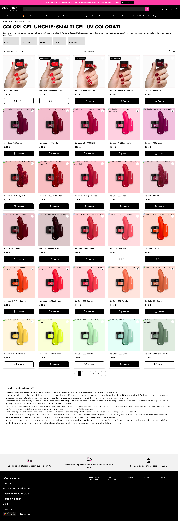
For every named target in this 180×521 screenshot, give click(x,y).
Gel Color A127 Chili (153, 196)
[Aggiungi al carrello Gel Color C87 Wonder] (124, 311)
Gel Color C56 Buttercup (14, 354)
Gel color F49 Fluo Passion (121, 143)
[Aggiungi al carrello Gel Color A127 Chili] (159, 206)
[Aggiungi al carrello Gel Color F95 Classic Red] (89, 101)
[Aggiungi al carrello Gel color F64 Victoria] (54, 153)
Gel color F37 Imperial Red (86, 196)
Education (147, 16)
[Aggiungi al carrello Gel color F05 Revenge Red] (124, 101)
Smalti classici (68, 16)
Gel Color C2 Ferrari (12, 90)
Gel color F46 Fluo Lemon (50, 354)
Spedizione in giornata (75, 464)
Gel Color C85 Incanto (84, 354)
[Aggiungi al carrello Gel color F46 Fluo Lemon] (54, 364)
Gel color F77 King (12, 248)
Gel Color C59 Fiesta (118, 196)
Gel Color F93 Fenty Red (49, 248)
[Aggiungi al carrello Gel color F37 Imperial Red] (89, 206)
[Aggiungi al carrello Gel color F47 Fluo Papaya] (19, 311)
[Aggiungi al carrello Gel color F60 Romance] (89, 259)
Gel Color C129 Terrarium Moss (157, 354)
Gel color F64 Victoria (48, 143)
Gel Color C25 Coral (118, 248)
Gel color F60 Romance (84, 248)
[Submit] (148, 8)
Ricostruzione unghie (53, 16)
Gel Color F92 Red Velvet (14, 143)
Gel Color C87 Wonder (119, 301)
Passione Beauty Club (16, 493)
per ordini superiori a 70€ (39, 466)
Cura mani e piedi (128, 16)
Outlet (139, 16)
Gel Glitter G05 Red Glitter (50, 196)
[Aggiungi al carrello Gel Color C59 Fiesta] (124, 206)
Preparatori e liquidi (82, 16)
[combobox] (87, 8)
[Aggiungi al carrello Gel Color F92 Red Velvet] (19, 153)
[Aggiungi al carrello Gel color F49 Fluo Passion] (124, 153)
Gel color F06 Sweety (154, 143)
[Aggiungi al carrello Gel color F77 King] (19, 259)
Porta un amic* (12, 498)
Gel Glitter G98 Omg (118, 354)
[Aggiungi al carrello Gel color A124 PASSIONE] (89, 153)
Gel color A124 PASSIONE (85, 143)
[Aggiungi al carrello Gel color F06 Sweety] (159, 153)
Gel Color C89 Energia (84, 301)
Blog (154, 16)
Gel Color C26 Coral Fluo (155, 248)
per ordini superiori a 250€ (154, 466)
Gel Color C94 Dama (153, 301)
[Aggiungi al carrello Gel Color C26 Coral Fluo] (159, 259)
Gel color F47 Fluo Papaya (15, 301)
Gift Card (8, 483)
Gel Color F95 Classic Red (85, 90)
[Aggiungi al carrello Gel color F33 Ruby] (159, 101)
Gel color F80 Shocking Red (51, 90)
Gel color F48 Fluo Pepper (50, 301)
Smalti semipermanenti (35, 16)
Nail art (94, 16)
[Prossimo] (103, 373)
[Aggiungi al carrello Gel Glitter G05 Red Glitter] (54, 206)
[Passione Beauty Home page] (10, 8)
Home (5, 21)
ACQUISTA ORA (127, 2)
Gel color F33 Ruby (153, 90)
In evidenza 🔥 (19, 16)
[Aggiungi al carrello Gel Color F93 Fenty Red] (54, 259)
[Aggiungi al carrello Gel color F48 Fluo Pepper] (54, 311)
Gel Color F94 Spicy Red (14, 196)
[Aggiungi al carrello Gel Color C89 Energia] (89, 311)
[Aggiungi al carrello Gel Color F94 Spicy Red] (19, 206)
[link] (75, 373)
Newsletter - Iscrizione (16, 488)
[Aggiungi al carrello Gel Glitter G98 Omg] (124, 364)
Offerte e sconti (12, 478)
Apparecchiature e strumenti (109, 16)
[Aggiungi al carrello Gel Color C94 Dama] (159, 311)
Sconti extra (136, 466)
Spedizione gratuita (17, 466)
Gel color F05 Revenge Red (121, 90)
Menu (6, 15)
